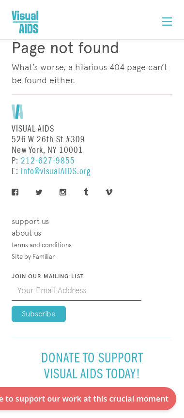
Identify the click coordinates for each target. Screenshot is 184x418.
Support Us (30, 221)
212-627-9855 (48, 161)
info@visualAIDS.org (56, 171)
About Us (26, 233)
